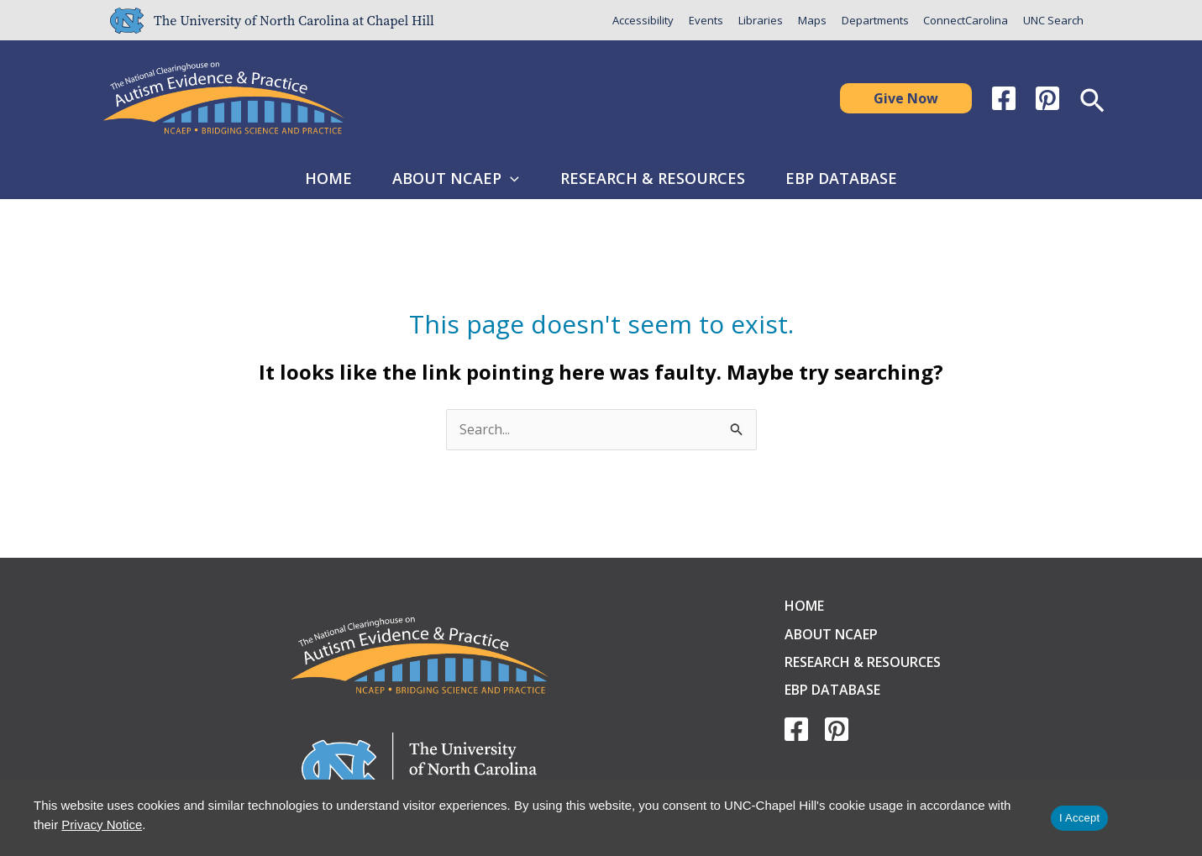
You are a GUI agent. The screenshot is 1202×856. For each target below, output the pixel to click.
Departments (874, 20)
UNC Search (1053, 20)
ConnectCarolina (965, 20)
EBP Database (855, 178)
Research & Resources (656, 178)
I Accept (1079, 817)
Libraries (759, 20)
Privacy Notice (101, 824)
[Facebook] (1004, 98)
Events (705, 20)
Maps (811, 20)
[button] (906, 98)
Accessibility (642, 20)
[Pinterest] (1047, 98)
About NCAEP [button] (451, 178)
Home (314, 178)
